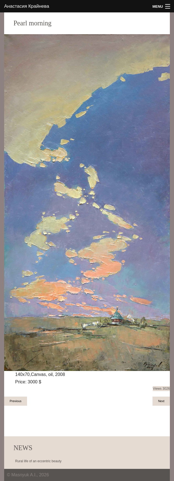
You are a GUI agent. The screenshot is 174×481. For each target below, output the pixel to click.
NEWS (23, 447)
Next (161, 401)
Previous (16, 401)
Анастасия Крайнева (26, 6)
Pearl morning (33, 23)
